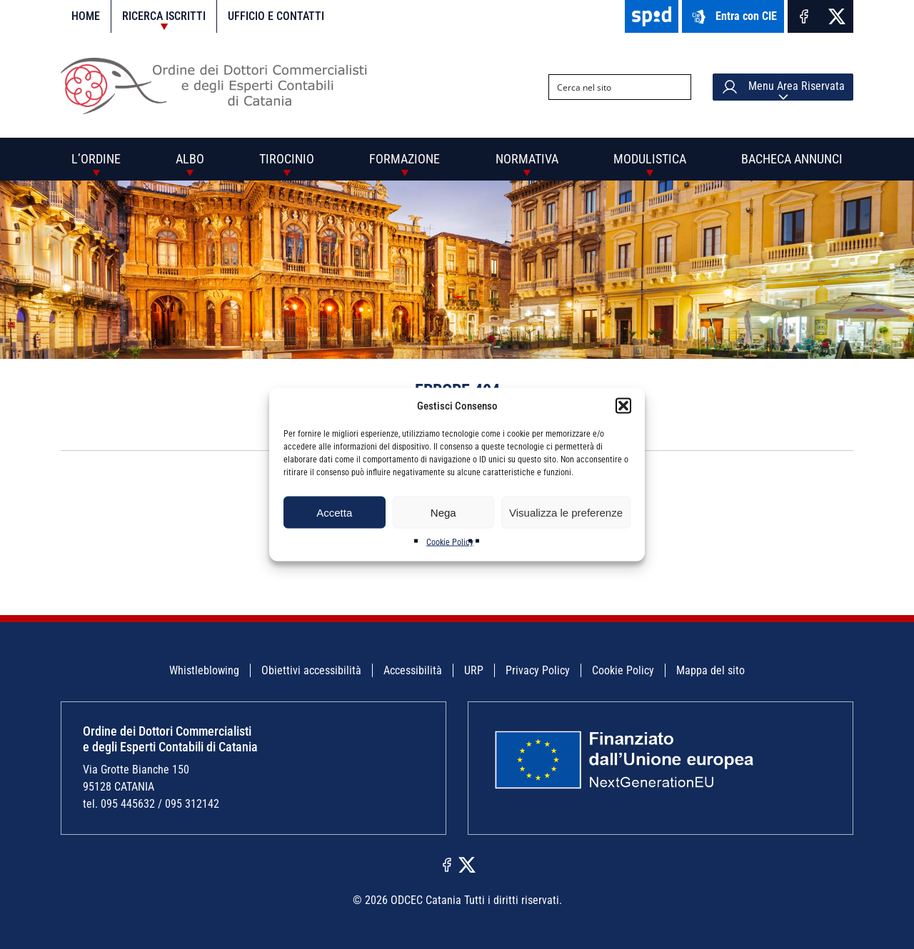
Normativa (527, 158)
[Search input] (608, 87)
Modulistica (649, 158)
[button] (623, 406)
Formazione (404, 158)
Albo (190, 158)
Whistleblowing (204, 670)
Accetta (334, 512)
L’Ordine (96, 158)
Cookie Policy (449, 542)
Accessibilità (412, 670)
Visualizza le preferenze (566, 512)
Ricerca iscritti (164, 16)
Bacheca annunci (792, 158)
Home (85, 16)
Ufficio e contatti (276, 16)
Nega (443, 512)
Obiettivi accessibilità (311, 670)
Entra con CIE (733, 16)
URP (473, 670)
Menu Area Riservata (783, 87)
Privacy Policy (538, 670)
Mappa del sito (710, 670)
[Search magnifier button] (678, 87)
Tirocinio (286, 158)
